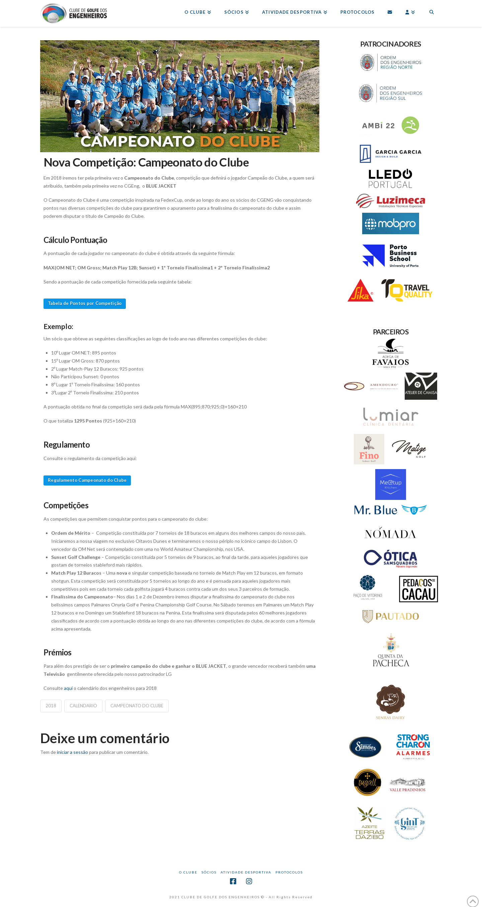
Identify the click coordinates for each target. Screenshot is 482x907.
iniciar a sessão (72, 752)
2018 (51, 705)
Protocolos (289, 872)
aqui (69, 688)
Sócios (209, 872)
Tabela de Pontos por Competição (85, 303)
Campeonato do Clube (136, 705)
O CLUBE (188, 872)
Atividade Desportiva (246, 872)
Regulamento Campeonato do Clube (87, 480)
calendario (83, 705)
